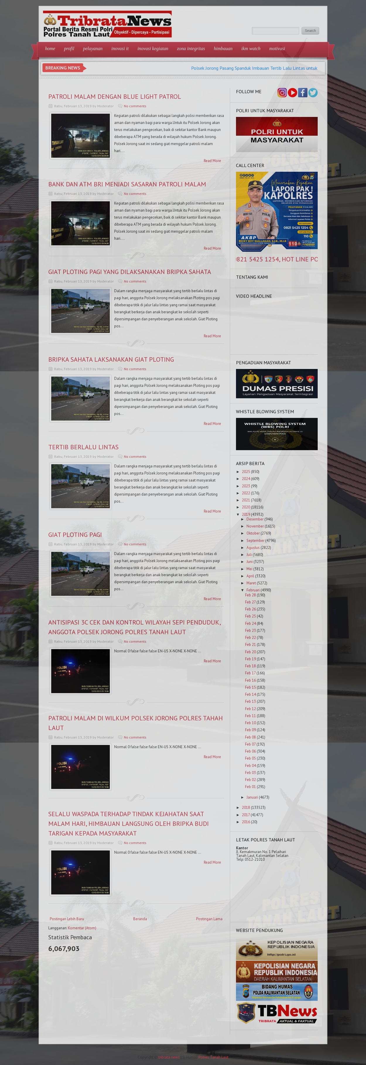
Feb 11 (250, 715)
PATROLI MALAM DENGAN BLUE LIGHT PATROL (114, 96)
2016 (246, 821)
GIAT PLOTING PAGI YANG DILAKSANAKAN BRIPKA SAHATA (129, 272)
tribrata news (169, 1057)
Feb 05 (250, 758)
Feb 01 (250, 786)
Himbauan (223, 48)
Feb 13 (250, 701)
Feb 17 (250, 673)
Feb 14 (250, 694)
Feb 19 (250, 658)
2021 (246, 500)
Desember (255, 519)
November (255, 526)
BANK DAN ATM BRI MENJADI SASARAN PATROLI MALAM (127, 184)
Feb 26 (250, 609)
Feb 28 (250, 595)
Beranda (140, 918)
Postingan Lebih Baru (67, 918)
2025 (246, 471)
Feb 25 (250, 616)
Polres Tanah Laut (213, 1057)
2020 (246, 507)
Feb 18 (250, 666)
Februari (253, 590)
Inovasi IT (120, 48)
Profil (69, 48)
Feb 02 (250, 779)
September (255, 540)
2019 (246, 514)
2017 (246, 814)
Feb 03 (250, 772)
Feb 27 (250, 602)
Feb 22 (250, 637)
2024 (246, 478)
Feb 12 (250, 708)
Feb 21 (250, 644)
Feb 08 (250, 737)
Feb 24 (250, 623)
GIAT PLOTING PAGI (75, 534)
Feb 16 (250, 680)
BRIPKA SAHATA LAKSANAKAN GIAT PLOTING (111, 359)
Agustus (253, 547)
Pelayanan (93, 48)
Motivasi (277, 48)
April (250, 576)
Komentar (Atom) (82, 928)
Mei (249, 568)
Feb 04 (250, 765)
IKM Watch (250, 48)
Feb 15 (250, 687)
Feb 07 (250, 744)
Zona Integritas (191, 48)
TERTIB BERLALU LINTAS (83, 447)
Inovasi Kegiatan (152, 48)
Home (50, 48)
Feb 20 (250, 651)
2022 (246, 493)
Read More (212, 160)
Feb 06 (250, 751)
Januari (252, 797)
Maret (251, 583)
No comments (135, 106)
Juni (250, 561)
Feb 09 (250, 729)
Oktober (253, 533)
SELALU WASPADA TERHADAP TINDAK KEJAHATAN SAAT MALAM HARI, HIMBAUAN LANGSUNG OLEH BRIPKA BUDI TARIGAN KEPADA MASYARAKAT (128, 823)
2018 (246, 807)
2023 (246, 486)
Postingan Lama (209, 918)
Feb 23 (250, 630)
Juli (249, 554)
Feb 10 (250, 722)
